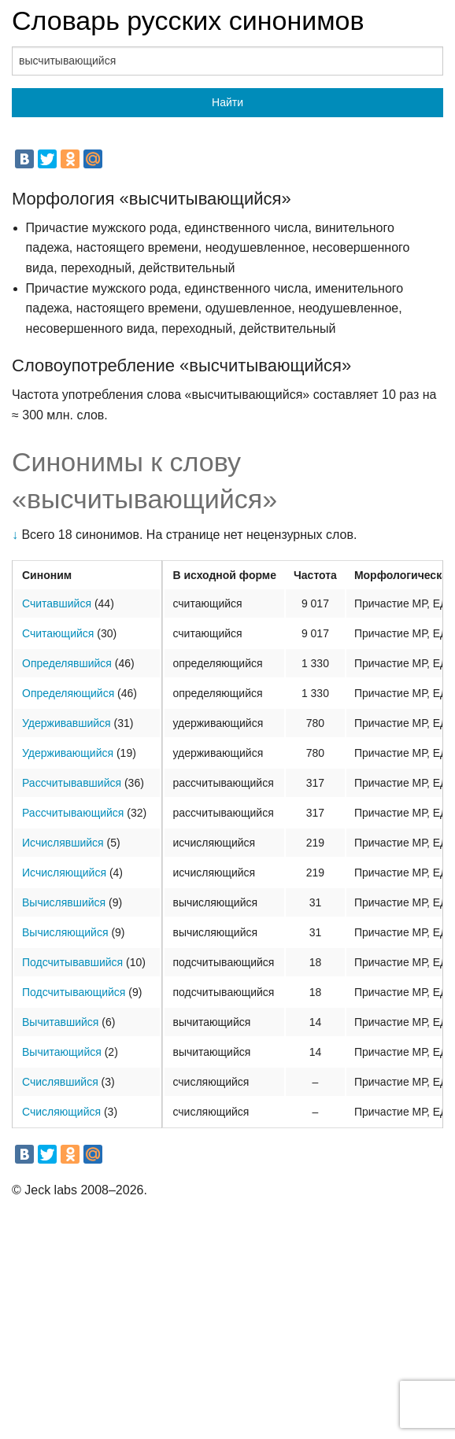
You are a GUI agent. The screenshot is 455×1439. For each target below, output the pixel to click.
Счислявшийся (60, 1082)
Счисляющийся (61, 1111)
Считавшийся (56, 603)
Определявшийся (67, 663)
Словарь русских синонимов (188, 20)
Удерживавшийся (66, 723)
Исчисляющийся (64, 872)
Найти (227, 102)
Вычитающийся (62, 1052)
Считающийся (58, 633)
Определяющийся (68, 693)
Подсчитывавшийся (72, 962)
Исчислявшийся (63, 842)
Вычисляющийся (65, 932)
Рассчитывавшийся (71, 783)
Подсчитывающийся (73, 992)
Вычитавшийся (60, 1022)
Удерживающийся (67, 753)
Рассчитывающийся (73, 812)
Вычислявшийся (63, 902)
